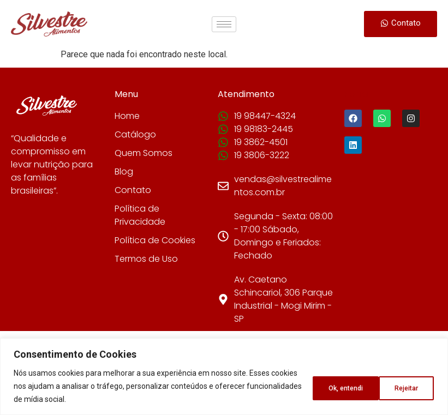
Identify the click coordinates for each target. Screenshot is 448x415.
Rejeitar (329, 386)
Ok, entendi (399, 386)
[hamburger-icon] (224, 24)
